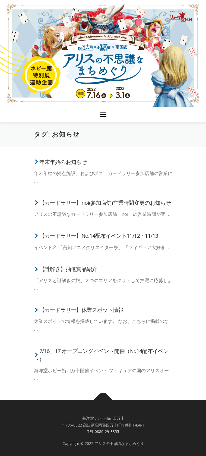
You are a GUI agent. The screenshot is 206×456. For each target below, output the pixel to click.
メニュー (103, 114)
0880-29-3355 (107, 431)
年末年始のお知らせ (63, 162)
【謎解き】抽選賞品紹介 (68, 269)
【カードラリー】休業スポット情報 (81, 309)
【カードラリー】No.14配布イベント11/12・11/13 (98, 235)
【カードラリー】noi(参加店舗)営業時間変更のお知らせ (105, 202)
